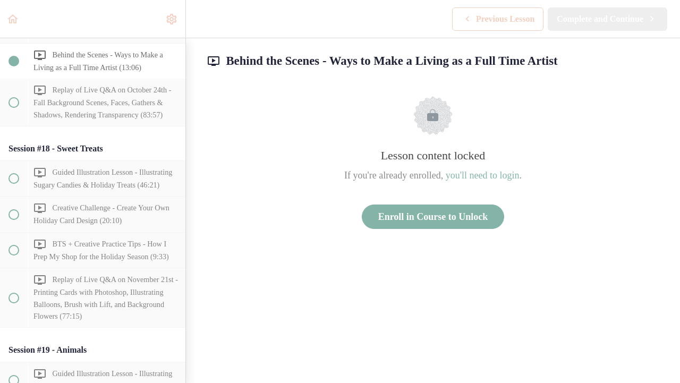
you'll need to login (483, 175)
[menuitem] (172, 19)
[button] (13, 19)
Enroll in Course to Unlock (433, 216)
